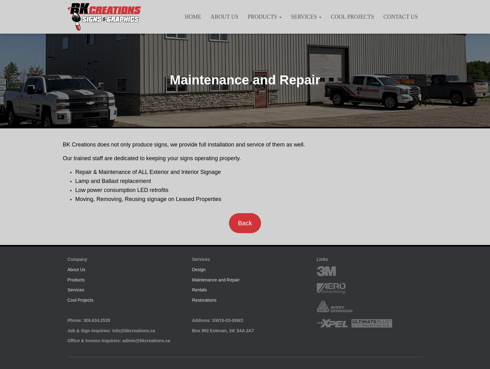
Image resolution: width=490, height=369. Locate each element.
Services (306, 17)
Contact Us (400, 17)
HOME (193, 17)
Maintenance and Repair (216, 279)
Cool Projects (352, 17)
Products (265, 17)
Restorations (204, 300)
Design (199, 269)
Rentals (199, 289)
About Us (224, 17)
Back (245, 223)
